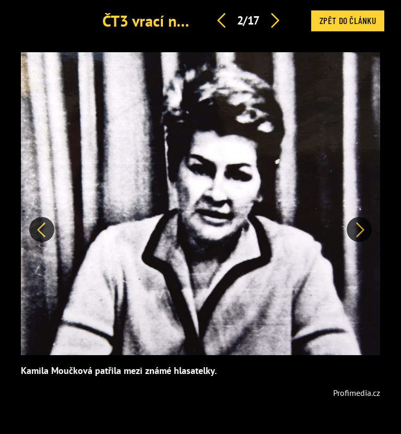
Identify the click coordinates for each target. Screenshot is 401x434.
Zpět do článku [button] (348, 20)
